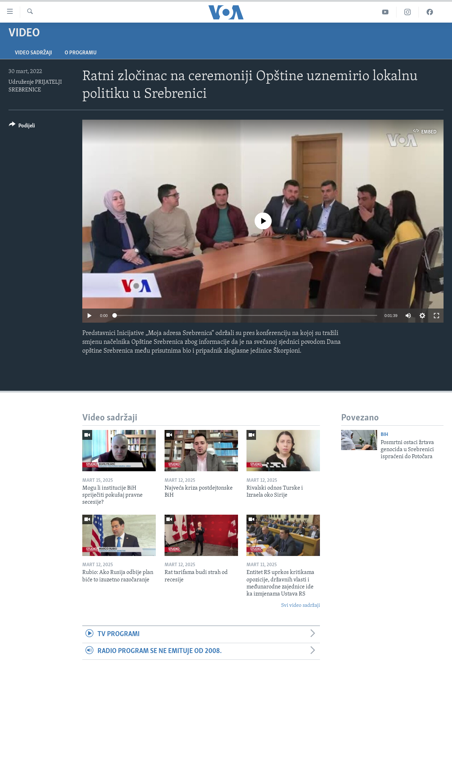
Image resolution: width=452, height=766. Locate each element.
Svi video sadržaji (300, 605)
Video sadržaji (33, 53)
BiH (384, 434)
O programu (81, 53)
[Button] (22, 127)
